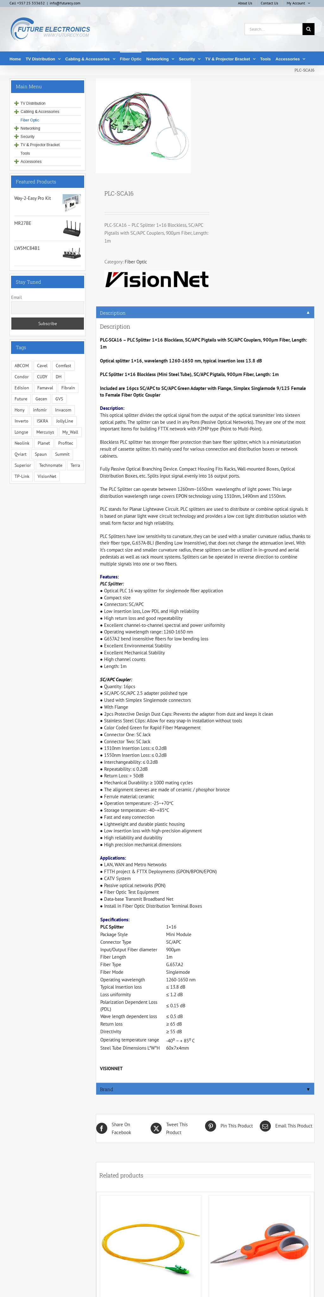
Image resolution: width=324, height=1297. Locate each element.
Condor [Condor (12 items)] (22, 377)
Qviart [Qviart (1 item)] (21, 454)
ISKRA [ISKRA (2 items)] (42, 421)
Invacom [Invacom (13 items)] (63, 410)
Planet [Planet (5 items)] (44, 443)
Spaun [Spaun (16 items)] (41, 454)
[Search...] (273, 29)
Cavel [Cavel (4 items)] (42, 365)
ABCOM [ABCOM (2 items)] (22, 365)
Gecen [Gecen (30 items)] (41, 399)
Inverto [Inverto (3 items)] (21, 421)
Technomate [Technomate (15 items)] (50, 465)
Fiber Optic (136, 262)
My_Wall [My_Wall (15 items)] (70, 432)
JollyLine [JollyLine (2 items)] (64, 421)
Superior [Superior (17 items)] (23, 465)
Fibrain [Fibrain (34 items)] (68, 388)
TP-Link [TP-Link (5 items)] (22, 476)
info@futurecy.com (65, 3)
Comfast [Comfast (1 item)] (63, 365)
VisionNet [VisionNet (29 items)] (47, 476)
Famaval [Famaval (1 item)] (45, 388)
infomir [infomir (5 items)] (40, 410)
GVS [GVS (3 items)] (59, 399)
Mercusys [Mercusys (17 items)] (45, 432)
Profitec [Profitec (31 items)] (65, 443)
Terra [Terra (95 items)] (75, 465)
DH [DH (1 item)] (58, 377)
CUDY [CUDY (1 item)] (42, 377)
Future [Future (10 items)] (21, 399)
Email (16, 297)
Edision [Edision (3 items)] (22, 388)
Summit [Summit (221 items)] (62, 454)
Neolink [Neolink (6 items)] (22, 443)
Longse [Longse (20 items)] (21, 432)
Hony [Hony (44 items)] (20, 410)
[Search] (308, 29)
